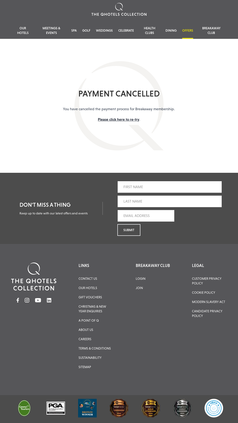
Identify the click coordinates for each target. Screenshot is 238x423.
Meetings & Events (51, 30)
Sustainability (90, 358)
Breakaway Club (211, 30)
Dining (171, 30)
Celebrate (126, 30)
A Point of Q (89, 320)
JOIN (139, 288)
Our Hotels (23, 30)
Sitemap (85, 367)
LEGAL (198, 265)
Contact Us (88, 278)
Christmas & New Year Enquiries (92, 309)
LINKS (84, 265)
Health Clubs (149, 30)
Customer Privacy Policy (206, 281)
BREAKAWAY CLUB (153, 265)
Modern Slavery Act (208, 302)
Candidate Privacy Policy (207, 313)
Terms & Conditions (95, 348)
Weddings (104, 30)
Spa (74, 30)
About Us (86, 330)
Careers (85, 339)
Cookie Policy (203, 292)
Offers (187, 30)
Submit (128, 230)
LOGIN (140, 278)
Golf (86, 30)
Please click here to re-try (118, 119)
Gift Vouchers (90, 297)
